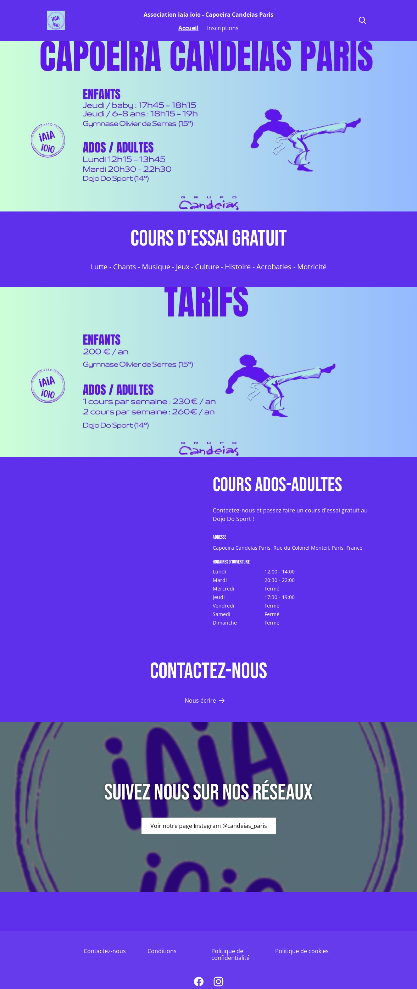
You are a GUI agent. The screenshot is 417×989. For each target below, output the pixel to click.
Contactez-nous (105, 951)
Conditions (162, 951)
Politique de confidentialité (230, 954)
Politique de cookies (302, 951)
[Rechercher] (362, 20)
